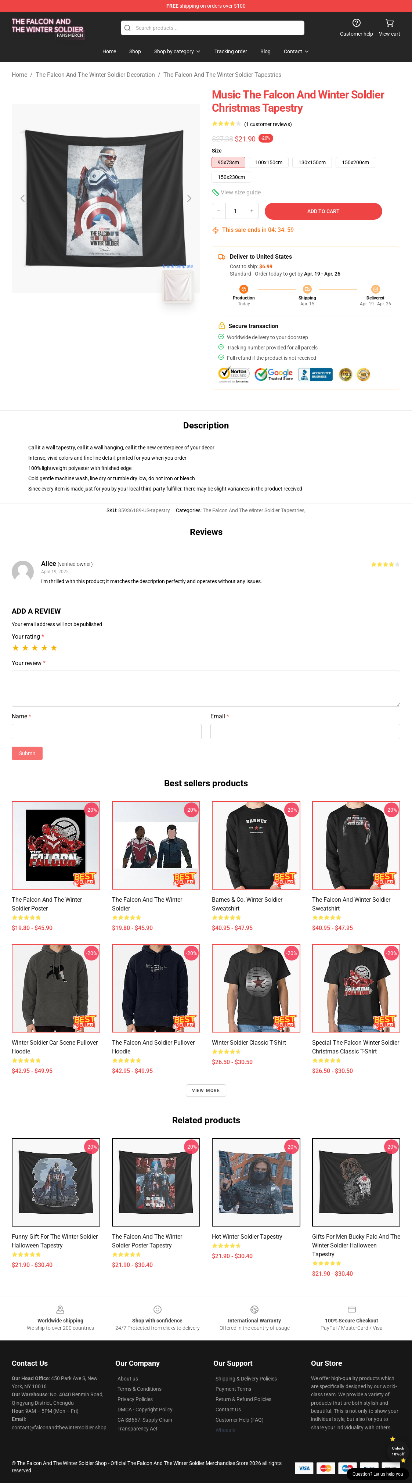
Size (217, 151)
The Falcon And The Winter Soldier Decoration (95, 74)
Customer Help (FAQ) (240, 1420)
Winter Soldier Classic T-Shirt (249, 1042)
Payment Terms (233, 1389)
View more (206, 1090)
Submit (27, 753)
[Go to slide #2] (125, 325)
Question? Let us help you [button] (378, 1474)
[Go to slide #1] (87, 325)
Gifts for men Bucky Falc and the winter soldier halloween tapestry (356, 1245)
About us (128, 1379)
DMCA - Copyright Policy (145, 1409)
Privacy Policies (135, 1399)
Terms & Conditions (140, 1389)
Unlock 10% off (398, 1451)
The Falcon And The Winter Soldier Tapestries (222, 74)
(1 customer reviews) (268, 124)
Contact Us (228, 1409)
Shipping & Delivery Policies (246, 1379)
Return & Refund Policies (243, 1399)
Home (19, 74)
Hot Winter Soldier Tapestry (247, 1236)
